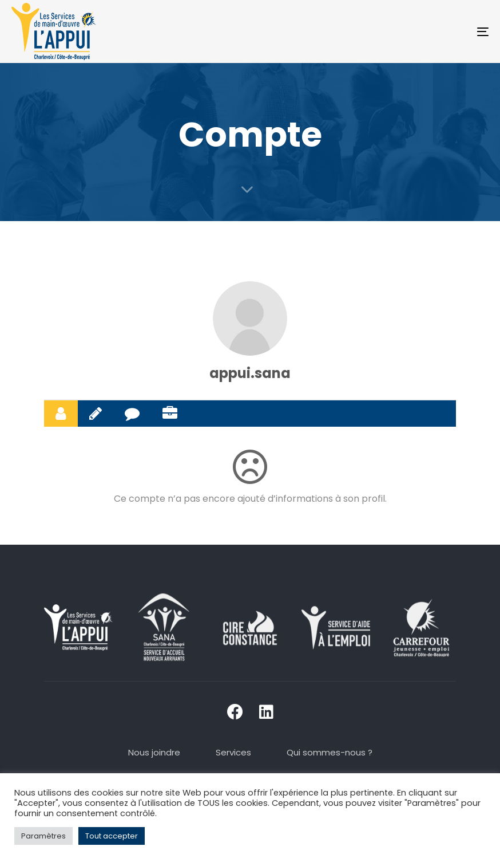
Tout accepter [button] (111, 835)
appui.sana (250, 373)
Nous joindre (154, 752)
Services (233, 752)
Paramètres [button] (43, 835)
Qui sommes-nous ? (329, 752)
